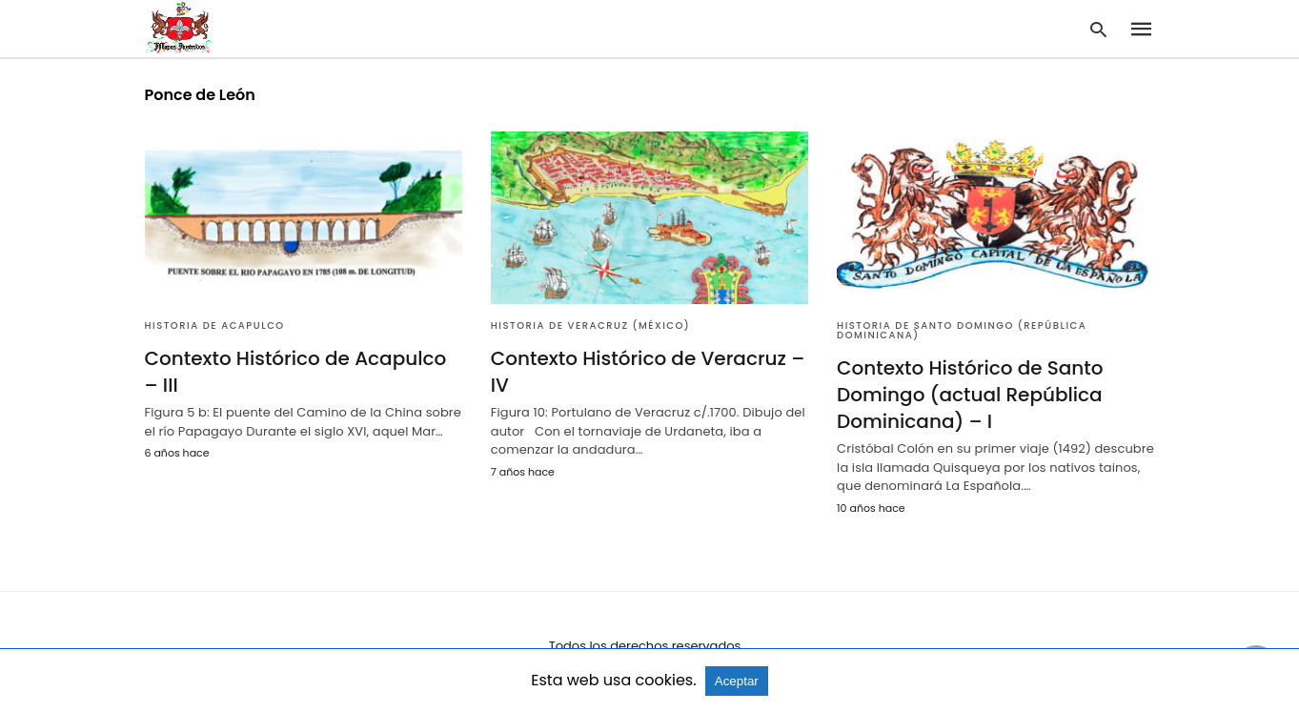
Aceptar (737, 681)
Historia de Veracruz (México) (590, 325)
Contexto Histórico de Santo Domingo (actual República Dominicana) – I (970, 395)
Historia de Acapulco (215, 325)
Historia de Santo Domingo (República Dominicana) (961, 330)
